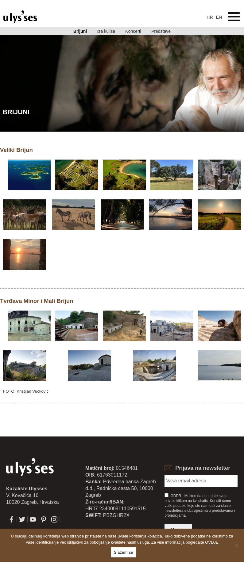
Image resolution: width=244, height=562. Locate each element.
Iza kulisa (106, 31)
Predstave (161, 31)
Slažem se (123, 552)
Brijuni (80, 31)
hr (210, 17)
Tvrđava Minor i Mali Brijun (36, 301)
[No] (236, 545)
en (219, 17)
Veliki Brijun (16, 150)
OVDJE (211, 542)
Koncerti (133, 31)
